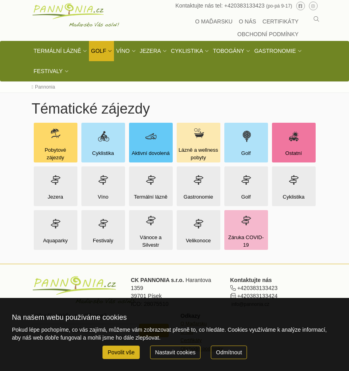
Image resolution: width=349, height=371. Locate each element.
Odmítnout (229, 352)
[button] (316, 19)
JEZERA (150, 51)
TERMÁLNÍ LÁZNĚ (57, 51)
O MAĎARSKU (214, 21)
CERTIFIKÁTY (280, 21)
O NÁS (247, 21)
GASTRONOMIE (275, 51)
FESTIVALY (48, 71)
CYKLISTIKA (187, 51)
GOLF (98, 51)
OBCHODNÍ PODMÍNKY (268, 34)
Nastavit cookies (175, 352)
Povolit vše (121, 352)
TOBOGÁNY (228, 51)
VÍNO (122, 51)
